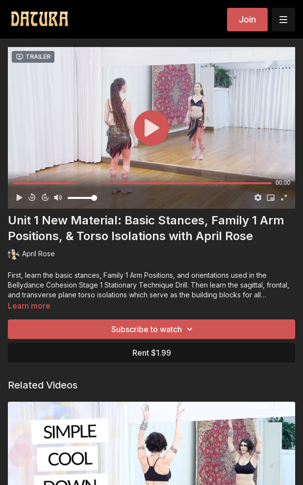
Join (247, 19)
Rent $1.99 (151, 353)
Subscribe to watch (153, 329)
